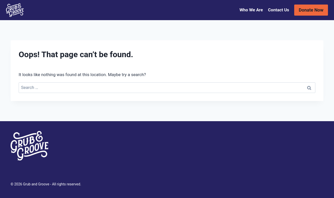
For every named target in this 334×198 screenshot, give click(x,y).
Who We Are (251, 9)
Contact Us (278, 9)
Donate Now (311, 10)
